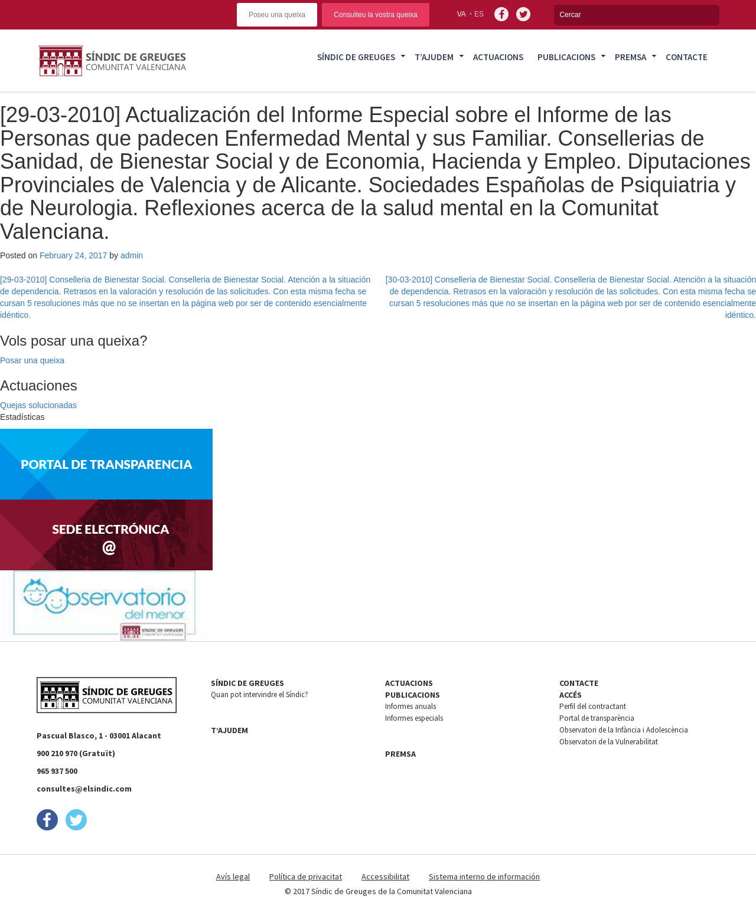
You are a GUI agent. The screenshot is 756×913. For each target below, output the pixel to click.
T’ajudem (434, 57)
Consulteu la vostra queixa (375, 15)
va (461, 14)
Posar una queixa (32, 360)
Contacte (687, 57)
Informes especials (414, 718)
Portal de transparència (596, 718)
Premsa (630, 57)
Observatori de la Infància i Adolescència (623, 730)
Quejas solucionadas (38, 405)
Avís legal (233, 876)
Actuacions (498, 57)
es (479, 14)
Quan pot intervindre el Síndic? (259, 694)
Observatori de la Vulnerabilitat (608, 742)
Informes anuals (410, 706)
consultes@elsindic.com (84, 788)
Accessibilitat (385, 876)
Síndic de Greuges (356, 57)
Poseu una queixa (277, 15)
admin (131, 255)
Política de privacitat (305, 876)
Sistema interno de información (484, 876)
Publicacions (566, 57)
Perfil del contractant (592, 706)
